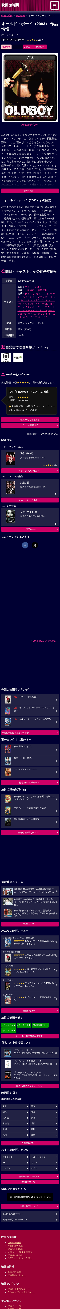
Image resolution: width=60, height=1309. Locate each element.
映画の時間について (29, 1206)
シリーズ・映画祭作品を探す (29, 1036)
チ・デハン (39, 297)
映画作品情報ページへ (13, 1214)
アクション (8, 1157)
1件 (35, 40)
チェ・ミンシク (33, 293)
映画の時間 (6, 15)
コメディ (7, 1168)
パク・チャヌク (33, 286)
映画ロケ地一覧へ (29, 1182)
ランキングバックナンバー (21, 1292)
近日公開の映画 (15, 1248)
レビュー (28, 47)
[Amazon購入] (30, 124)
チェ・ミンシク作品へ (29, 500)
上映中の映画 (14, 1242)
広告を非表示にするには (44, 641)
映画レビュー (29, 1010)
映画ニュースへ (29, 924)
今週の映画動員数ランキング (15, 733)
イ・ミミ (43, 317)
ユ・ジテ (47, 293)
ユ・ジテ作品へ (29, 529)
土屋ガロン (31, 290)
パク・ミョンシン (27, 303)
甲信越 (6, 1123)
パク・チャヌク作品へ (29, 470)
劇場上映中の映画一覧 (29, 782)
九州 (5, 1135)
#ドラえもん (7, 1025)
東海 (33, 1112)
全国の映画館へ (29, 1143)
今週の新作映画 (15, 1245)
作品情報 (20, 15)
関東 (33, 1106)
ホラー (34, 1168)
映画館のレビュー (17, 1275)
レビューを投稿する (29, 425)
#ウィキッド (23, 1025)
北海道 (6, 1118)
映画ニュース (14, 1306)
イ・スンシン (47, 300)
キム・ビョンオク (30, 300)
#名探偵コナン (39, 1025)
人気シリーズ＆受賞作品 (20, 1252)
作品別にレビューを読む (20, 1258)
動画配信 (40, 47)
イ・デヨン (43, 303)
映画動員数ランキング (19, 1289)
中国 (5, 1129)
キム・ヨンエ (30, 317)
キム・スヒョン (38, 310)
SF (4, 1162)
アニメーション (38, 1157)
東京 (5, 1106)
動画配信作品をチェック (29, 832)
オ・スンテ (34, 313)
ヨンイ (44, 313)
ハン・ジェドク (38, 307)
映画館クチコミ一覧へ (29, 1176)
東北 (33, 1118)
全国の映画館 (14, 1272)
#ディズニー (7, 1030)
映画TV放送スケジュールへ (29, 1086)
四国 (33, 1129)
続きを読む (29, 191)
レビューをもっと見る (29, 419)
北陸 (33, 1123)
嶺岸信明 (42, 290)
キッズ (34, 1162)
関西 (5, 1112)
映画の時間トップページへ (15, 1219)
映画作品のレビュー (18, 1255)
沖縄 (33, 1135)
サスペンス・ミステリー (13, 40)
